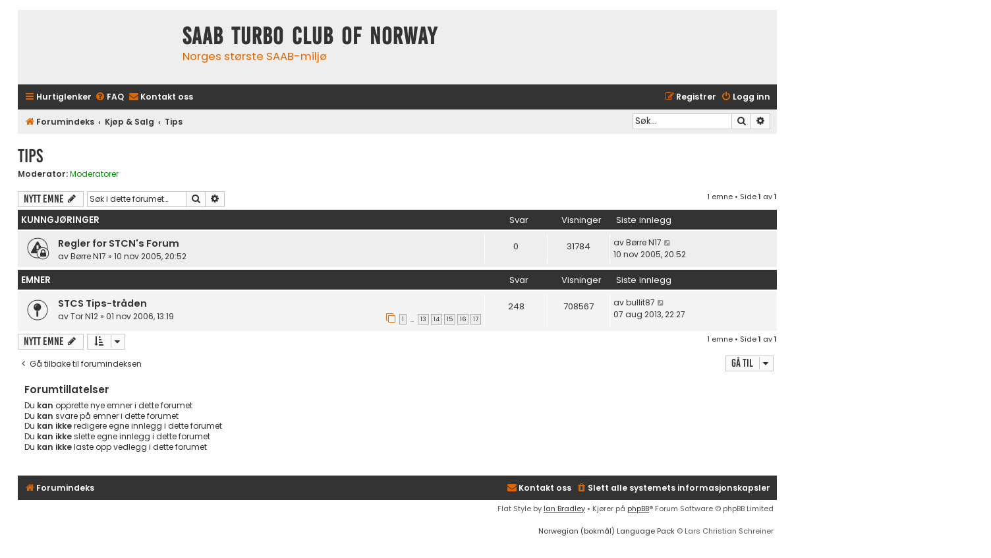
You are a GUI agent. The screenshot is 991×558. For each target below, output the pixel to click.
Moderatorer (94, 174)
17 (475, 319)
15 (450, 319)
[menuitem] (109, 97)
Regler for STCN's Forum (118, 243)
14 (436, 319)
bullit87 (640, 302)
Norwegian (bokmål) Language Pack (606, 531)
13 (423, 319)
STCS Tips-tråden (102, 303)
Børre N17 (88, 256)
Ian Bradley (564, 508)
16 (463, 319)
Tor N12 (84, 316)
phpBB (638, 508)
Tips (30, 156)
